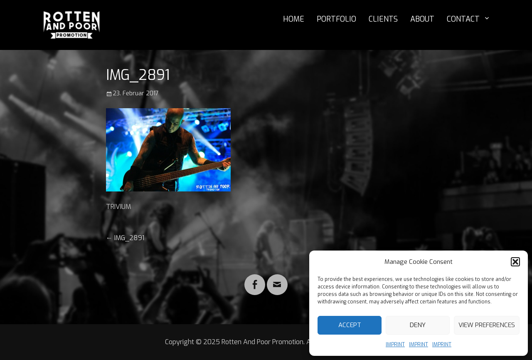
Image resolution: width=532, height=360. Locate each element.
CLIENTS (383, 19)
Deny (418, 325)
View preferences (486, 325)
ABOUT (422, 19)
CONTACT (463, 19)
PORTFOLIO (336, 19)
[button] (515, 262)
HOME (293, 19)
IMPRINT (395, 344)
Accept (349, 325)
